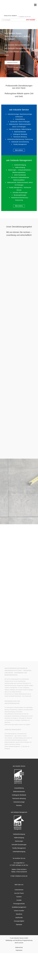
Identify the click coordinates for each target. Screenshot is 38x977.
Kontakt (19, 924)
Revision (19, 829)
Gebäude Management (14, 67)
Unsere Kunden (19, 934)
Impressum (19, 974)
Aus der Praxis (19, 917)
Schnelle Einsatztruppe (19, 868)
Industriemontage (19, 826)
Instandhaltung (19, 812)
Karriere (18, 920)
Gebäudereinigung (19, 858)
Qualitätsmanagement (19, 931)
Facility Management (19, 872)
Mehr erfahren (19, 150)
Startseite (19, 948)
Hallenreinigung (19, 861)
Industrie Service (12, 62)
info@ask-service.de (25, 16)
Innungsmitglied (19, 945)
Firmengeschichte (19, 927)
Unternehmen (19, 913)
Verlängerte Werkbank (19, 819)
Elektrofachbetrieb (19, 815)
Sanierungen (19, 865)
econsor (21, 966)
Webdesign (9, 964)
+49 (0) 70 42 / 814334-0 (10, 15)
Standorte (19, 938)
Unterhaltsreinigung (19, 875)
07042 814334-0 (21, 893)
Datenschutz (19, 971)
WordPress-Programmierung (23, 964)
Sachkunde (19, 941)
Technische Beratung (19, 822)
